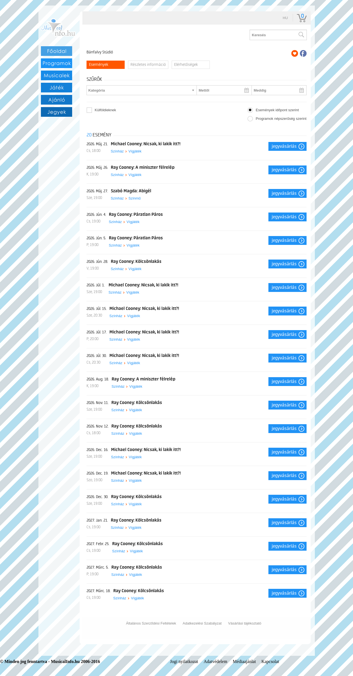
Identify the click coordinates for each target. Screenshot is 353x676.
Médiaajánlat (244, 661)
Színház (117, 151)
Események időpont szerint (277, 110)
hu (285, 18)
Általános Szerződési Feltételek (151, 623)
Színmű (135, 198)
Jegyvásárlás (284, 146)
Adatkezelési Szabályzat (202, 623)
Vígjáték (135, 151)
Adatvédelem (215, 661)
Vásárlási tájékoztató (244, 623)
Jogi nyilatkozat (184, 661)
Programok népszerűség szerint (281, 118)
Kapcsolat (270, 661)
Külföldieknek (105, 110)
